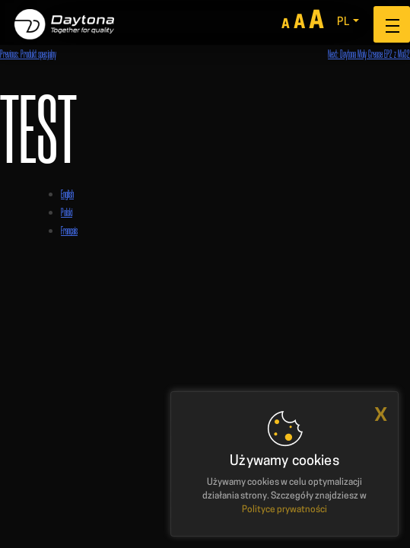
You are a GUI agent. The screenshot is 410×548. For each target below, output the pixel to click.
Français (69, 230)
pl (343, 22)
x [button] (380, 414)
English (67, 193)
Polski (66, 212)
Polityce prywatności (284, 510)
